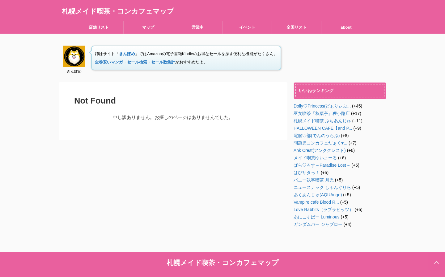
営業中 (198, 27)
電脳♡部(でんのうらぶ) (317, 135)
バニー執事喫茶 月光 (314, 179)
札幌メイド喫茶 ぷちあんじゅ (322, 120)
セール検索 (137, 62)
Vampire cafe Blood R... (316, 202)
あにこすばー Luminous (317, 216)
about (346, 27)
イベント (247, 27)
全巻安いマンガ (109, 62)
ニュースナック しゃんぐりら (322, 187)
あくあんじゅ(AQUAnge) (318, 194)
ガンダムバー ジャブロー (318, 224)
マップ (148, 27)
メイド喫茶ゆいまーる (315, 157)
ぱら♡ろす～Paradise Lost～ (322, 165)
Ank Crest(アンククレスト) (320, 150)
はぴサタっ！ (307, 172)
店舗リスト (99, 27)
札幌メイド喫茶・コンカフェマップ (118, 11)
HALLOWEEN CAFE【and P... (323, 128)
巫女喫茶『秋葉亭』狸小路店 (322, 113)
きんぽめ (127, 53)
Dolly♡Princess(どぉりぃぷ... (322, 106)
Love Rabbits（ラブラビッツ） (324, 209)
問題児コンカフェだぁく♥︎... (320, 143)
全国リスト (296, 27)
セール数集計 (163, 62)
